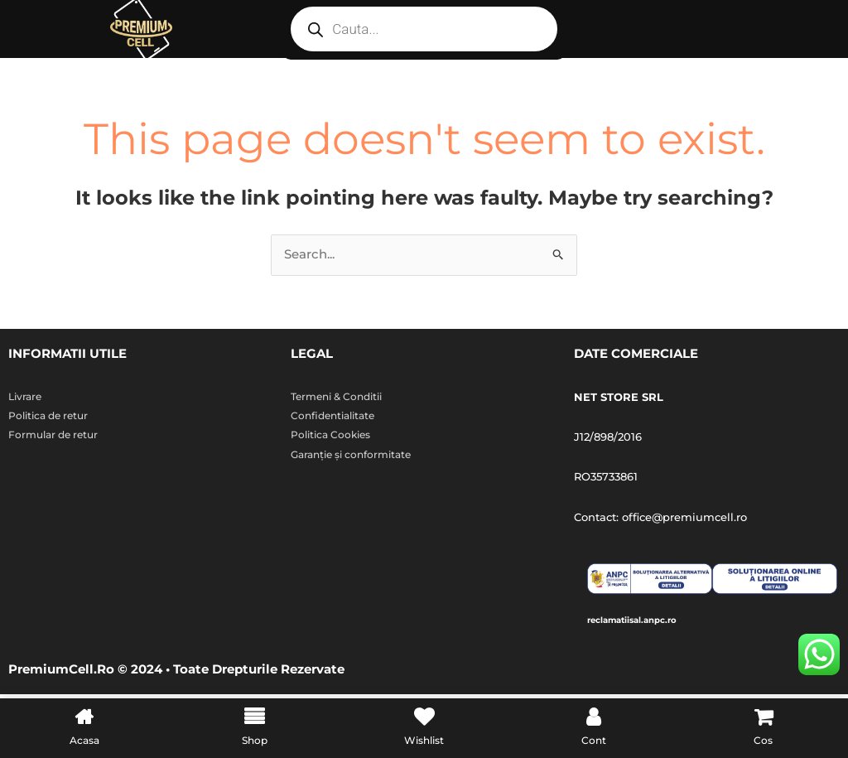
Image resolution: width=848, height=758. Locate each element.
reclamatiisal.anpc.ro (655, 621)
